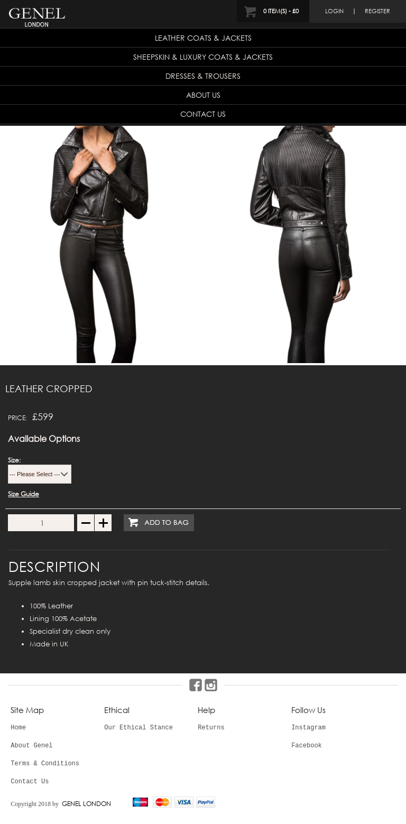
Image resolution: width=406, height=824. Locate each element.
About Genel (31, 745)
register (377, 11)
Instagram (308, 728)
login (334, 11)
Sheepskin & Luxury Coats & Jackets (203, 57)
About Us (203, 95)
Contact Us (203, 114)
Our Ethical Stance (138, 728)
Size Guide (23, 493)
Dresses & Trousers (203, 76)
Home (18, 728)
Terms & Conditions (45, 763)
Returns (211, 728)
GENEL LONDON (86, 803)
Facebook (306, 745)
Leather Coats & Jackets (203, 38)
